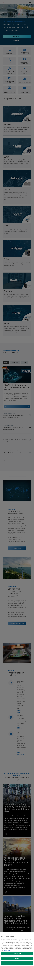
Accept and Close (17, 963)
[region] (17, 949)
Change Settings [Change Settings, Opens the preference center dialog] (17, 953)
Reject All (17, 958)
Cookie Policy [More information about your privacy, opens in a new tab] (7, 950)
